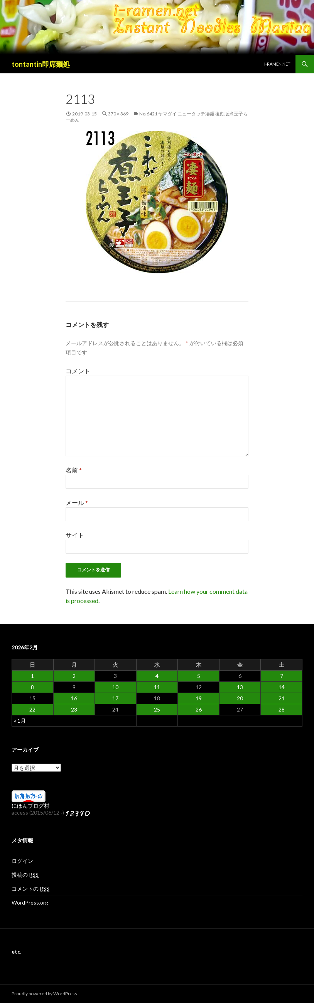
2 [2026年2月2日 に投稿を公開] (74, 676)
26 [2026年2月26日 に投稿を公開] (199, 709)
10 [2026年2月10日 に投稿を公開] (115, 687)
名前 (74, 470)
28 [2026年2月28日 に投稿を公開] (282, 709)
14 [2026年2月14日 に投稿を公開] (282, 687)
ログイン (22, 860)
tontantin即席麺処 (41, 64)
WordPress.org (30, 902)
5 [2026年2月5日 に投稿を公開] (198, 676)
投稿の (25, 874)
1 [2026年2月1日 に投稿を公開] (32, 676)
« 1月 (20, 720)
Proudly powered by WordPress (44, 993)
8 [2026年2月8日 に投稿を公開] (32, 687)
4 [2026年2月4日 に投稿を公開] (157, 676)
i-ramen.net (277, 63)
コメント (78, 370)
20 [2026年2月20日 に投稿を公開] (240, 698)
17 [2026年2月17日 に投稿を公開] (115, 698)
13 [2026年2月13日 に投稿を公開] (240, 687)
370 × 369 (118, 114)
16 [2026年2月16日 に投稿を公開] (74, 698)
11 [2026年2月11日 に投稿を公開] (157, 687)
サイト (75, 535)
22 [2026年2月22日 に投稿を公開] (32, 709)
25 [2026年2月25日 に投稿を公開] (157, 709)
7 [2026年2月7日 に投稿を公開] (281, 676)
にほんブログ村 (30, 805)
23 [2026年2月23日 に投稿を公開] (74, 709)
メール (77, 502)
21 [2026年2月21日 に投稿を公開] (282, 698)
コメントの (30, 888)
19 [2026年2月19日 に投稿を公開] (199, 698)
